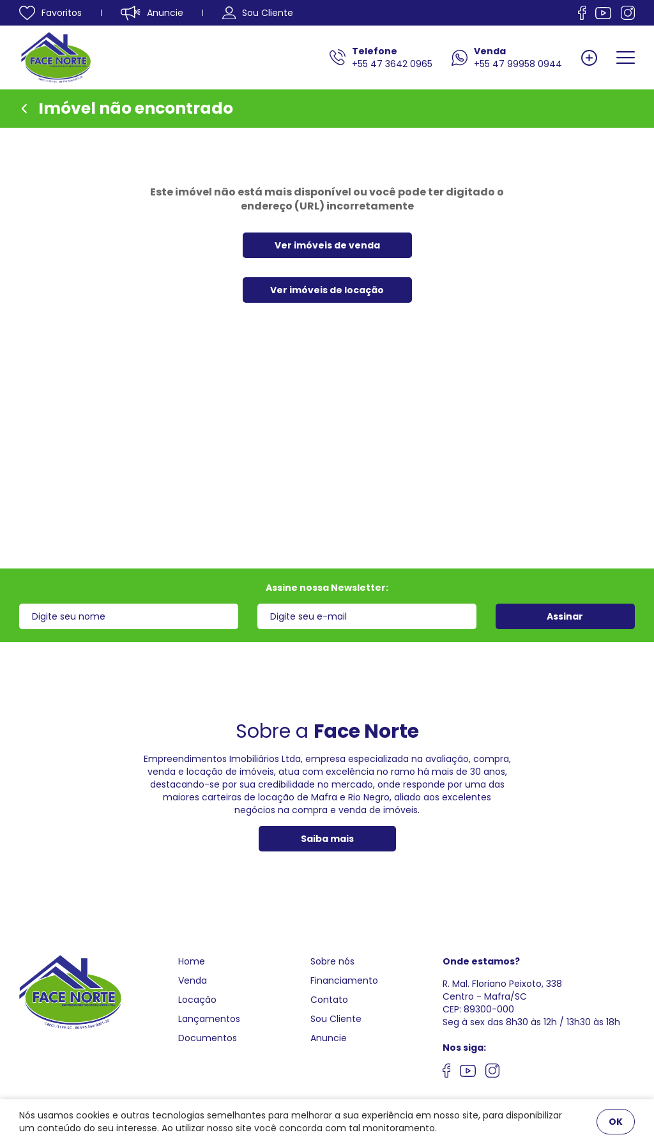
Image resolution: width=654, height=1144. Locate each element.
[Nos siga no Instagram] (628, 13)
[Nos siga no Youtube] (603, 13)
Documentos (207, 1038)
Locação (197, 999)
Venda (192, 980)
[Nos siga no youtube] (468, 1072)
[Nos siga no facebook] (582, 13)
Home (191, 961)
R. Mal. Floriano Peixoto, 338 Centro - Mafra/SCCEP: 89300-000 (502, 996)
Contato (329, 999)
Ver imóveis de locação (327, 290)
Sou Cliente (335, 1018)
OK (616, 1121)
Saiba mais (327, 838)
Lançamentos (209, 1018)
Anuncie (328, 1038)
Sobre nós (332, 961)
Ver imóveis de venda (327, 245)
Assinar (565, 616)
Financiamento (344, 980)
